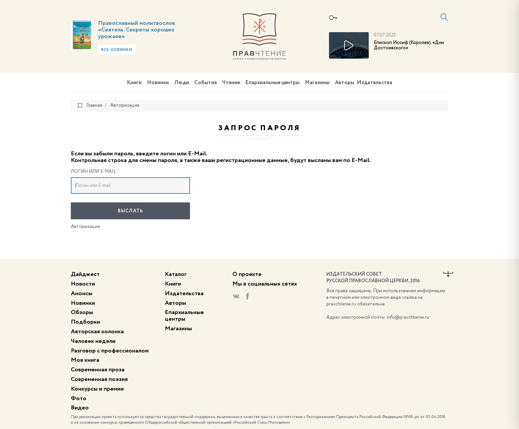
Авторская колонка (97, 332)
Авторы (344, 82)
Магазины (317, 82)
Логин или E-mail (95, 171)
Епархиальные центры (272, 82)
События (205, 82)
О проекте (246, 274)
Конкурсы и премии (97, 389)
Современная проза (97, 370)
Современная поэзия (99, 379)
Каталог (176, 274)
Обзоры (82, 312)
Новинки (158, 82)
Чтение (231, 82)
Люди (181, 82)
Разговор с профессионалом (110, 351)
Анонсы (81, 293)
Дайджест (85, 274)
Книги (134, 82)
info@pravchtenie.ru (408, 317)
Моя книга (85, 360)
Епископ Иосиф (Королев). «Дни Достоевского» (409, 45)
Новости (83, 284)
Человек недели (93, 341)
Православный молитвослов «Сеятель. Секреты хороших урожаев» (136, 29)
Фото (78, 399)
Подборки (85, 322)
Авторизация (85, 226)
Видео (80, 408)
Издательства (374, 82)
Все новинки (116, 50)
